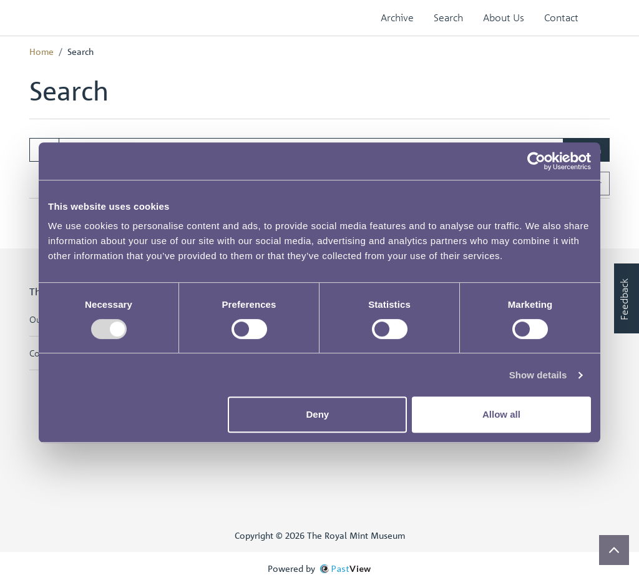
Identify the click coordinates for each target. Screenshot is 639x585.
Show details (538, 375)
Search (448, 17)
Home (41, 51)
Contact (561, 17)
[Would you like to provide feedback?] (626, 298)
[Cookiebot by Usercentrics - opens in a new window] (536, 161)
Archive (397, 17)
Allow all (501, 414)
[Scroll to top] (614, 550)
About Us (503, 17)
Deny (317, 414)
